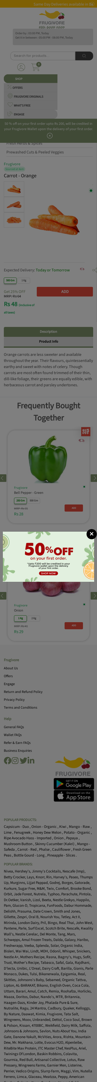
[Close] (92, 356)
